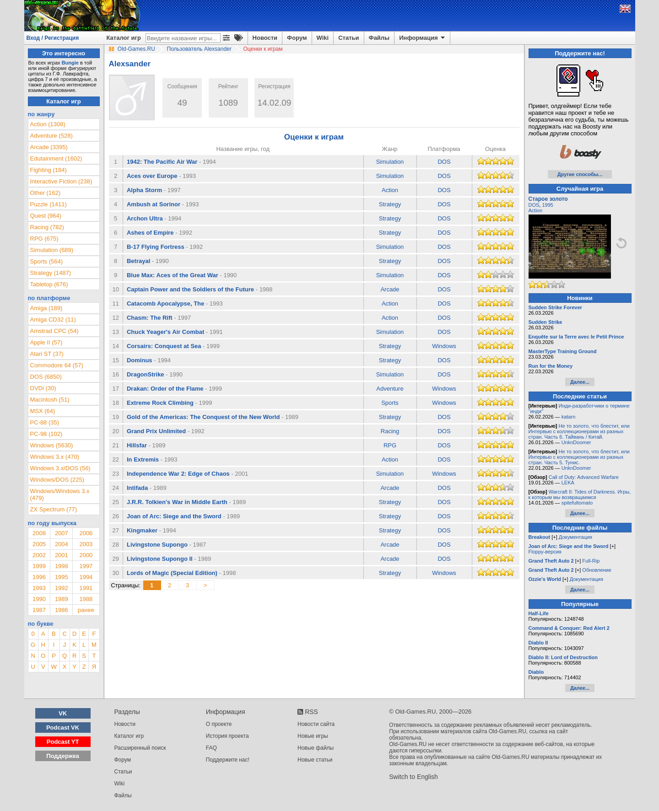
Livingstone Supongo (157, 544)
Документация (575, 537)
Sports (390, 402)
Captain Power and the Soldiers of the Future (190, 289)
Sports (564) (46, 261)
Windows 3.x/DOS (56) (60, 468)
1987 (39, 610)
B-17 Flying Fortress (155, 246)
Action (390, 190)
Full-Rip (591, 561)
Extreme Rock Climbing (160, 402)
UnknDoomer (576, 442)
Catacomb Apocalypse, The (165, 303)
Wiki (323, 37)
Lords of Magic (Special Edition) (172, 572)
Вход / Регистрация (53, 38)
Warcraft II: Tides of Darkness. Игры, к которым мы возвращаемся (580, 494)
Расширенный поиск (140, 748)
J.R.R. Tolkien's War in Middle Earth (177, 502)
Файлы (379, 37)
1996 (39, 577)
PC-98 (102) (46, 433)
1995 (61, 577)
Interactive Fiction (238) (61, 181)
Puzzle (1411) (48, 204)
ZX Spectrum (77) (53, 509)
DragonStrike (145, 374)
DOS (444, 161)
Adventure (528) (51, 135)
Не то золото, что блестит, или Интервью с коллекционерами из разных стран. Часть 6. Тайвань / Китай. (579, 431)
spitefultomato (577, 502)
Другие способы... (580, 174)
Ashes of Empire (150, 232)
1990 (39, 599)
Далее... (579, 382)
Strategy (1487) (50, 272)
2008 (39, 533)
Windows (444, 346)
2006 (85, 533)
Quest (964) (46, 215)
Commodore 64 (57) (56, 365)
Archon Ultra (145, 218)
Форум (297, 37)
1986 (61, 610)
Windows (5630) (51, 445)
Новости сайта (316, 724)
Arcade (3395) (49, 147)
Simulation (390, 161)
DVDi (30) (43, 388)
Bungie (70, 62)
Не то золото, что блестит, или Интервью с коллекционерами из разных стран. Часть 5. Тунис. (579, 457)
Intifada (137, 487)
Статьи (348, 37)
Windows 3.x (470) (55, 456)
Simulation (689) (52, 250)
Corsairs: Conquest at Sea (164, 346)
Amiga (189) (46, 308)
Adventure (389, 388)
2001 (61, 555)
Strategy (390, 204)
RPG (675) (44, 238)
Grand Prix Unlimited (156, 431)
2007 (61, 533)
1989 (61, 599)
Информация (422, 38)
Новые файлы (315, 748)
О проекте (219, 724)
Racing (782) (47, 227)
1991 (85, 588)
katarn (569, 416)
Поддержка (62, 755)
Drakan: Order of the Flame (165, 388)
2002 (39, 555)
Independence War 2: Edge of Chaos (178, 473)
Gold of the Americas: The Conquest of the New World (203, 417)
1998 (61, 566)
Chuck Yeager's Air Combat (165, 331)
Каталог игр (124, 37)
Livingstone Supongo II (160, 558)
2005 (39, 544)
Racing (390, 431)
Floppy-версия (545, 551)
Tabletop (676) (49, 284)
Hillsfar (137, 445)
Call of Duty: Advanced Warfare (584, 477)
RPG (390, 445)
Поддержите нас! (227, 760)
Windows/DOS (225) (57, 479)
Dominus (139, 360)
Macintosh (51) (50, 399)
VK (63, 713)
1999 (39, 566)
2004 (61, 544)
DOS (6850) (46, 376)
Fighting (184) (48, 169)
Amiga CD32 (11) (53, 319)
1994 (85, 577)
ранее (86, 610)
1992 (61, 588)
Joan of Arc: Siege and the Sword (174, 516)
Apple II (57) (46, 342)
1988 (85, 599)
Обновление (596, 570)
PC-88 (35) (44, 422)
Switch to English (413, 776)
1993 (39, 588)
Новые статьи (315, 760)
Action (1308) (47, 124)
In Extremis (143, 459)
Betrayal (138, 261)
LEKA (568, 482)
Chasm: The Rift (150, 317)
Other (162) (45, 192)
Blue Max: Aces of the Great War (172, 275)
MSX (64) (42, 411)
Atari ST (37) (47, 353)
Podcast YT (63, 741)
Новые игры (312, 736)
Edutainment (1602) (56, 158)
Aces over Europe (152, 175)
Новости (265, 37)
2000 (85, 555)
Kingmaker (142, 530)
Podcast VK (62, 727)
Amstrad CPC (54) (54, 331)
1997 (85, 566)
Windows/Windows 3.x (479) (60, 494)
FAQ (211, 748)
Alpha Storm (144, 190)
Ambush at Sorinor (153, 204)
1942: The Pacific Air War (162, 161)
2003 (85, 544)
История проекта (227, 736)
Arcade (389, 289)
